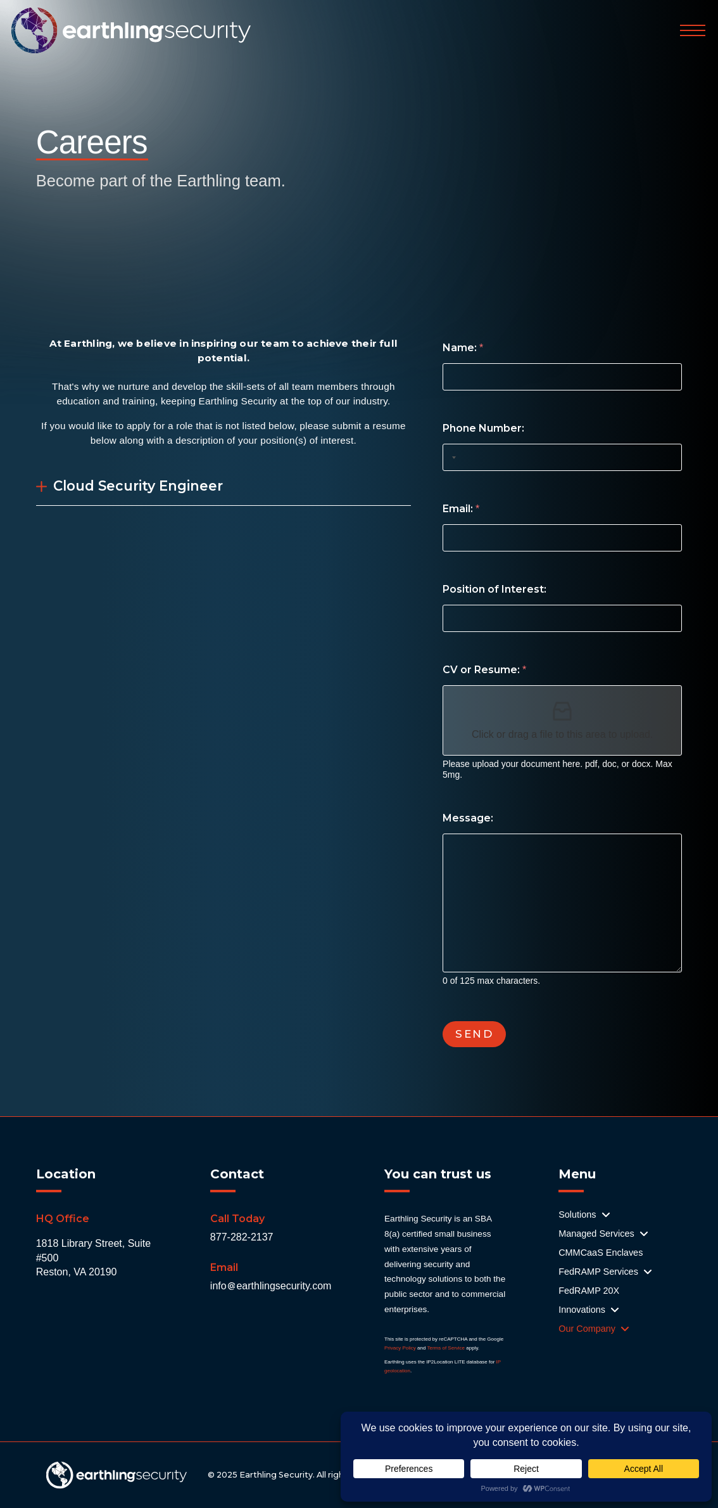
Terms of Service (446, 1348)
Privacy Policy (400, 1348)
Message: (468, 818)
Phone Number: (483, 428)
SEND (474, 1034)
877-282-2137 (242, 1237)
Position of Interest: (494, 589)
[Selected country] (451, 457)
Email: (461, 509)
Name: (463, 348)
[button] (692, 30)
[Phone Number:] (562, 457)
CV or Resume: (484, 670)
